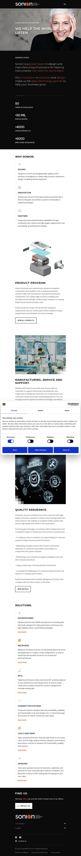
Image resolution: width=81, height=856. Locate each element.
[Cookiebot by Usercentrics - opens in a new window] (69, 404)
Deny (15, 450)
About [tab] (67, 410)
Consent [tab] (14, 410)
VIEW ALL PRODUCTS (25, 320)
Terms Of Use (55, 852)
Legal (18, 828)
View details (23, 589)
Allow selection (40, 450)
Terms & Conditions (21, 852)
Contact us (25, 806)
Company (20, 823)
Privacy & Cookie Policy (40, 852)
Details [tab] (40, 410)
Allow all (66, 450)
